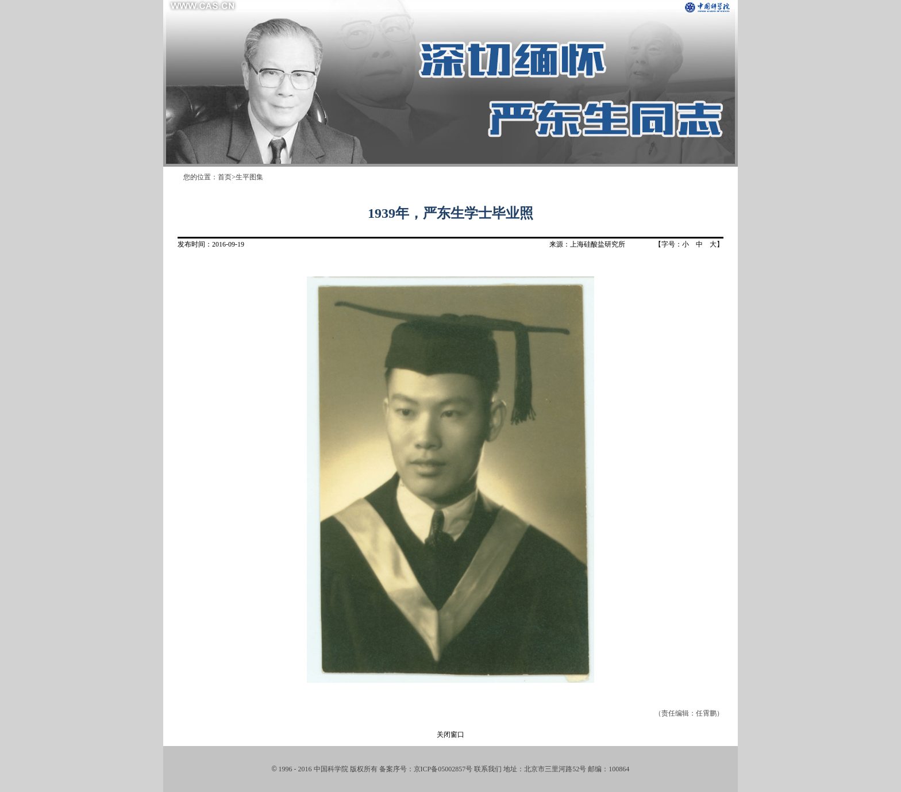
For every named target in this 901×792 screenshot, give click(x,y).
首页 (225, 177)
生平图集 (249, 177)
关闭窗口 (450, 735)
